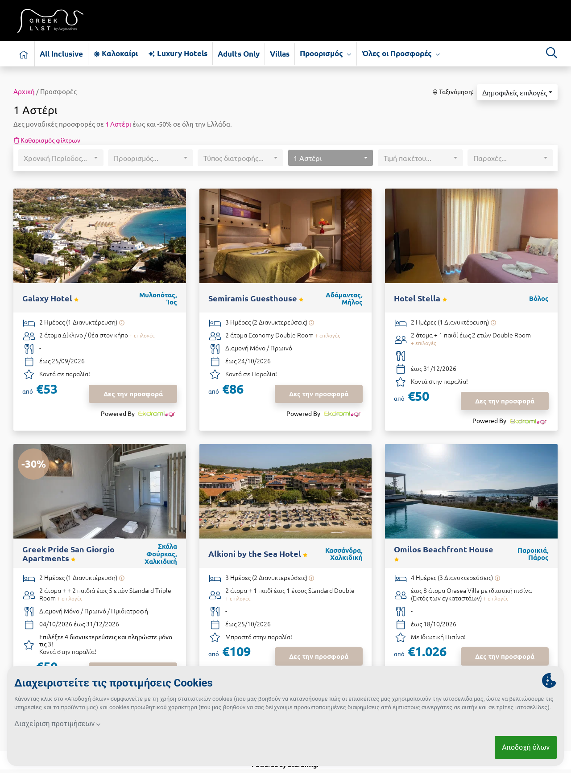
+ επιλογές (141, 335)
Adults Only (239, 53)
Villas (280, 53)
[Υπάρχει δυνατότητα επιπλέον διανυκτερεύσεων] (121, 322)
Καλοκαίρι (115, 53)
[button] (517, 92)
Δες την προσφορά (133, 393)
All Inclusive (61, 53)
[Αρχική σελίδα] (24, 53)
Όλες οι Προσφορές (401, 53)
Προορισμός (326, 53)
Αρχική (24, 91)
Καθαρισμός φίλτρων (46, 140)
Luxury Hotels (177, 53)
